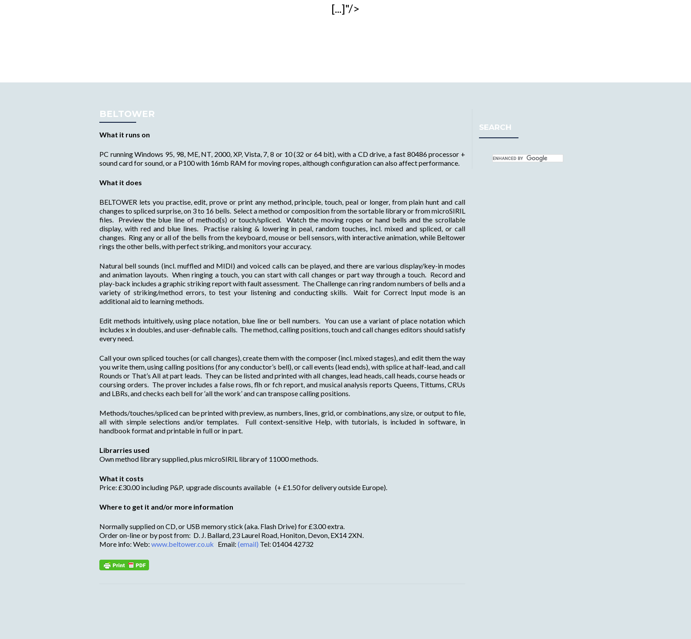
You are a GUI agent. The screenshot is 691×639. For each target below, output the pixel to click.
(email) (248, 544)
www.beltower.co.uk (182, 544)
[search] (527, 158)
